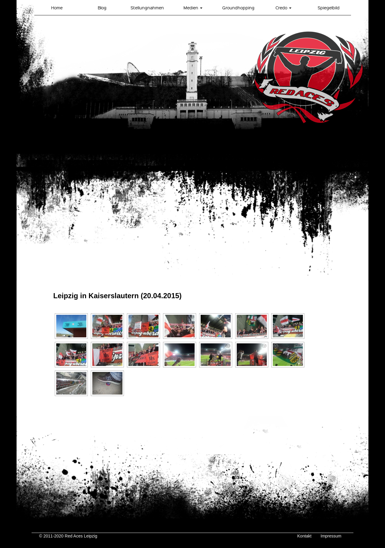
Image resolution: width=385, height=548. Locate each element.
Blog (102, 7)
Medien (192, 7)
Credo (283, 7)
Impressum (331, 536)
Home (57, 7)
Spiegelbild (329, 7)
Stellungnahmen (147, 7)
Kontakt (304, 536)
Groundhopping (238, 7)
